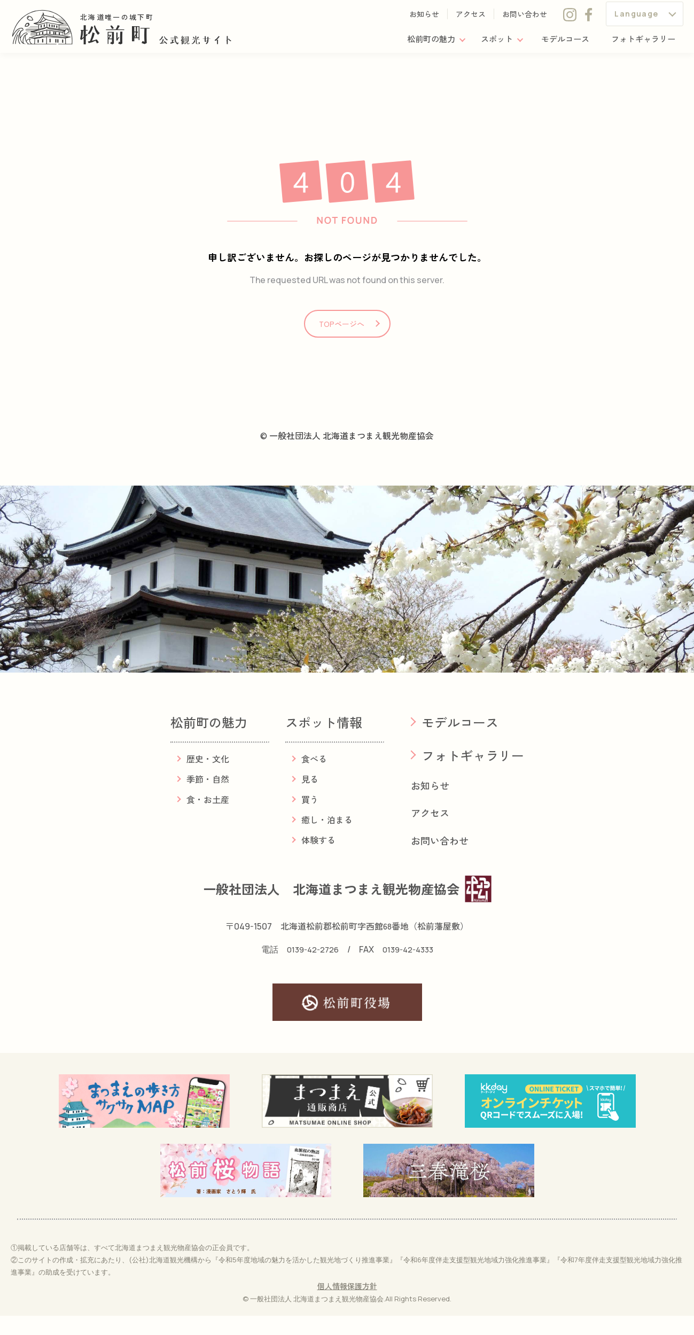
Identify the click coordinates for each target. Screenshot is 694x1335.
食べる (314, 777)
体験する (318, 859)
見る (309, 798)
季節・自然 (207, 798)
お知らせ (424, 17)
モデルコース (560, 42)
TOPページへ (341, 337)
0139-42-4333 (410, 968)
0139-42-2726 (310, 968)
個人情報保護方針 (347, 1305)
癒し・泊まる (327, 838)
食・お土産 (207, 818)
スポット (489, 42)
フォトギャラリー (641, 42)
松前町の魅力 (420, 42)
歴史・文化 (207, 777)
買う (309, 818)
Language (636, 17)
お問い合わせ (524, 17)
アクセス (471, 17)
